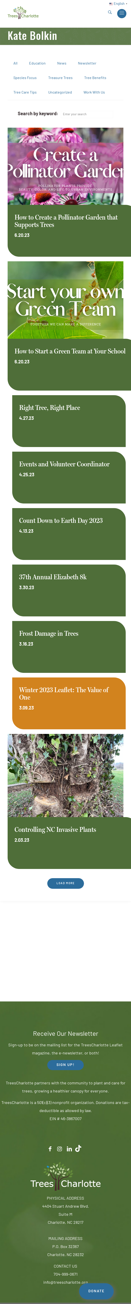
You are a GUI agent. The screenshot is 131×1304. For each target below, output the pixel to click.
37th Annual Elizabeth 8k (52, 577)
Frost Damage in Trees (48, 633)
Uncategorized (60, 92)
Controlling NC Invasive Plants (55, 829)
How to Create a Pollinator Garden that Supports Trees (66, 221)
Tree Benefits (95, 78)
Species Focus (25, 78)
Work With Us (94, 92)
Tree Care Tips (25, 92)
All (15, 63)
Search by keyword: (38, 114)
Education (37, 63)
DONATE (96, 1291)
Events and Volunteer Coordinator (64, 464)
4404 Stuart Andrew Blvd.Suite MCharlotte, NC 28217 (65, 1214)
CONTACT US (65, 1266)
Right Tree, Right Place (49, 407)
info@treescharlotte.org (65, 1282)
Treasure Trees (60, 78)
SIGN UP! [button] (65, 1065)
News (61, 63)
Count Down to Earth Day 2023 (61, 520)
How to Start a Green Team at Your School (70, 351)
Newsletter (87, 63)
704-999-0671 (65, 1274)
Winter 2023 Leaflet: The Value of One (63, 693)
